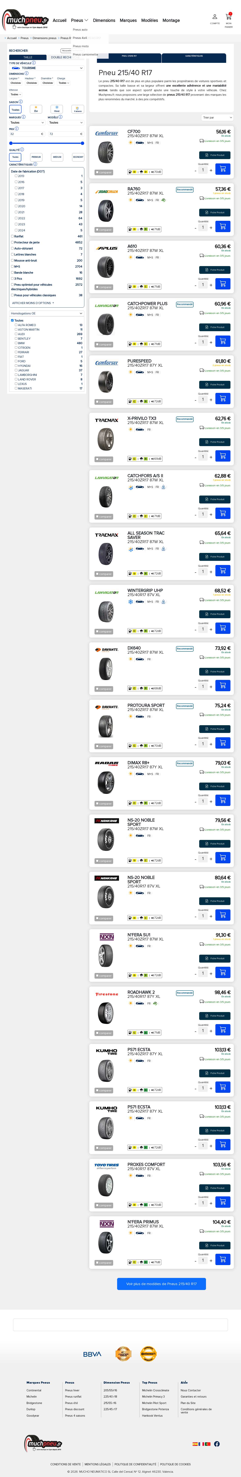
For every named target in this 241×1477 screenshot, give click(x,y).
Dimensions (104, 20)
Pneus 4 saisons (75, 1415)
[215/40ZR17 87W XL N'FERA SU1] (222, 972)
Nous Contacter (191, 1390)
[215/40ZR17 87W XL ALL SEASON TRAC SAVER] (222, 570)
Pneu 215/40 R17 (129, 56)
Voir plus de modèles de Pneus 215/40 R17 (161, 1284)
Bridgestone (34, 1403)
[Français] (201, 1444)
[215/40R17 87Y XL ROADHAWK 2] (222, 1029)
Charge (61, 78)
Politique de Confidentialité (135, 1464)
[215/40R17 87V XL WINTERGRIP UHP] (222, 628)
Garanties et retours (194, 1396)
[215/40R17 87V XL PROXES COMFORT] (222, 1202)
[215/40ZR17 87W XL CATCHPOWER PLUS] (222, 341)
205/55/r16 (110, 1390)
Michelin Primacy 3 (153, 1396)
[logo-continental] (148, 1354)
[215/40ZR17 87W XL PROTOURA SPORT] (222, 743)
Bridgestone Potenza (155, 1409)
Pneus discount (74, 1409)
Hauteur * (30, 78)
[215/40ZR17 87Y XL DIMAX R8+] (222, 800)
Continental (34, 1390)
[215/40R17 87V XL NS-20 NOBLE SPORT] (222, 915)
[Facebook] (214, 1444)
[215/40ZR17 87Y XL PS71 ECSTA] (222, 1087)
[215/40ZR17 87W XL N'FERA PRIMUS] (222, 1259)
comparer (105, 172)
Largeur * (14, 78)
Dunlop (31, 1409)
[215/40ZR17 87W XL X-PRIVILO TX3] (222, 456)
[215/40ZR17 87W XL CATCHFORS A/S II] (222, 513)
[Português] (207, 1444)
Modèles (149, 20)
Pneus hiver (72, 1390)
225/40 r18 (110, 1396)
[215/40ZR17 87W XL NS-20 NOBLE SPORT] (222, 857)
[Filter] (217, 117)
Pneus (79, 20)
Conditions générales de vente (196, 1411)
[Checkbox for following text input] (97, 172)
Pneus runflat (73, 1396)
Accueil (59, 20)
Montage (171, 20)
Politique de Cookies (175, 1464)
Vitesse (13, 90)
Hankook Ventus (152, 1415)
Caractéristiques (194, 56)
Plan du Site (188, 1403)
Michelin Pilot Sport (154, 1403)
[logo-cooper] (123, 1354)
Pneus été (71, 1403)
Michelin (32, 1396)
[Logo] (43, 1444)
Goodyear (33, 1415)
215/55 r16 (110, 1403)
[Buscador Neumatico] (15, 83)
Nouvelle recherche (72, 50)
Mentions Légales (98, 1464)
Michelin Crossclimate (155, 1390)
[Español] (195, 1444)
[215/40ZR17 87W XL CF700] (222, 169)
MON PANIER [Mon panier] (229, 20)
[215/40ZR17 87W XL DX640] (222, 685)
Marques (128, 20)
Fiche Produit (214, 155)
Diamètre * (47, 78)
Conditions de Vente (65, 1464)
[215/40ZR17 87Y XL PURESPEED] (222, 398)
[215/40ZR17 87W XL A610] (222, 283)
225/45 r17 (110, 1409)
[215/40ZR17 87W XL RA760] (222, 226)
